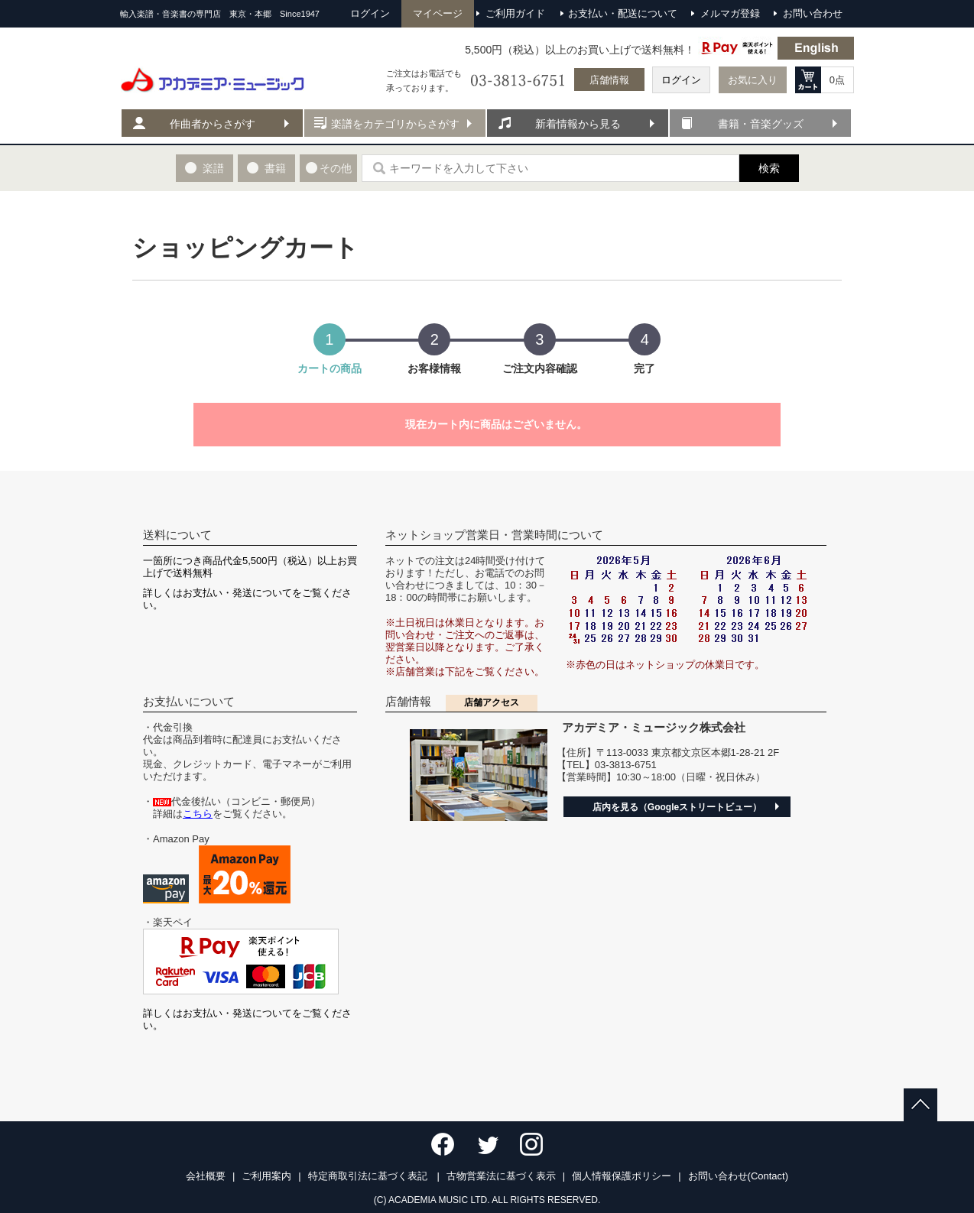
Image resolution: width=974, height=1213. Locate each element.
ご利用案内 (266, 1176)
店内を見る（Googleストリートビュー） (677, 807)
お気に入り (753, 80)
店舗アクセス (491, 702)
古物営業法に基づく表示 (501, 1176)
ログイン (681, 80)
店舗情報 (609, 80)
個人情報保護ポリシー (621, 1176)
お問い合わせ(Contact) (738, 1176)
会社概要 (206, 1176)
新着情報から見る (578, 124)
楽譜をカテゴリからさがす (395, 124)
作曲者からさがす (212, 124)
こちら (198, 813)
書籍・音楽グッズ (761, 124)
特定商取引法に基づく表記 (369, 1176)
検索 (769, 168)
